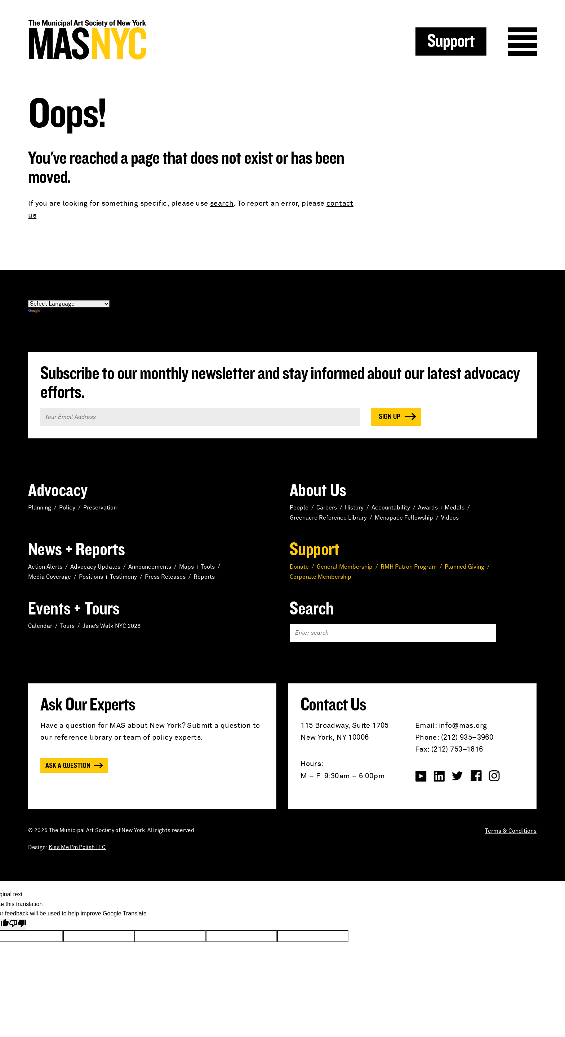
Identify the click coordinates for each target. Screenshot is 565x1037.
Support (451, 41)
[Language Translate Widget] (69, 303)
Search (312, 609)
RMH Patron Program (409, 567)
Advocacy (58, 491)
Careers (326, 508)
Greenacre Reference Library (328, 518)
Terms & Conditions (511, 831)
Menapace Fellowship (404, 518)
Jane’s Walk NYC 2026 (112, 626)
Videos (450, 518)
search (221, 203)
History (354, 508)
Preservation (100, 508)
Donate (299, 567)
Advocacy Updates (95, 567)
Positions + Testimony (108, 577)
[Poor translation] (17, 925)
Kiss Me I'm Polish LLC (77, 847)
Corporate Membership (320, 577)
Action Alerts (45, 567)
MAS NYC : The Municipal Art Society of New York (155, 40)
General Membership (345, 567)
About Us (318, 491)
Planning (39, 508)
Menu (522, 41)
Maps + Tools (197, 567)
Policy (67, 508)
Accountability (391, 508)
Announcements (149, 567)
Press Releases (165, 577)
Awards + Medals (441, 508)
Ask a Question (67, 765)
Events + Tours (74, 609)
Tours (67, 626)
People (299, 508)
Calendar (40, 626)
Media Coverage (49, 577)
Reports (204, 577)
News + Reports (76, 550)
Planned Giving (464, 567)
